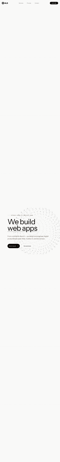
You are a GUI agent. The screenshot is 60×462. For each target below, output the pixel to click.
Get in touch (14, 246)
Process (29, 3)
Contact (37, 3)
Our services (27, 246)
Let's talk (54, 3)
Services (21, 3)
